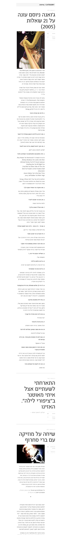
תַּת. (53, 8)
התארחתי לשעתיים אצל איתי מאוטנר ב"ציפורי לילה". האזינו (25, 395)
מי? (55, 19)
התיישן (24, 90)
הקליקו (30, 412)
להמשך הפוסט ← (22, 412)
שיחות (40, 33)
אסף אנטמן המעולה (12, 490)
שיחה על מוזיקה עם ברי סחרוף (24, 437)
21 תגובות (40, 452)
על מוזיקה (39, 446)
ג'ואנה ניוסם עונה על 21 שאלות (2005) (23, 21)
